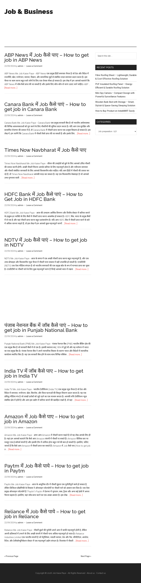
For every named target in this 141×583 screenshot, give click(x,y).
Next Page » (86, 556)
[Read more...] (10, 88)
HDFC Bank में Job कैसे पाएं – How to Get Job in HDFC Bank (43, 196)
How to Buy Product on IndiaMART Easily (115, 111)
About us (91, 573)
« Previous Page (11, 556)
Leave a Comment (34, 66)
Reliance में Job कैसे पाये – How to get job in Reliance (45, 514)
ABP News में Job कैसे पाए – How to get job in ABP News (46, 57)
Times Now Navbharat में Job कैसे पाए (45, 150)
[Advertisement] (97, 23)
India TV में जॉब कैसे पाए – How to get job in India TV (43, 373)
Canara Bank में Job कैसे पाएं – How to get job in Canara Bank (45, 106)
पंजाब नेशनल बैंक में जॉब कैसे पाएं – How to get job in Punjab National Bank (46, 327)
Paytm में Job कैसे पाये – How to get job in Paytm (46, 468)
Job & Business (28, 11)
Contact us (101, 573)
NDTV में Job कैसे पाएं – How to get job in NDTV (45, 242)
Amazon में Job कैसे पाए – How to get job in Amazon (44, 419)
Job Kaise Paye (59, 573)
